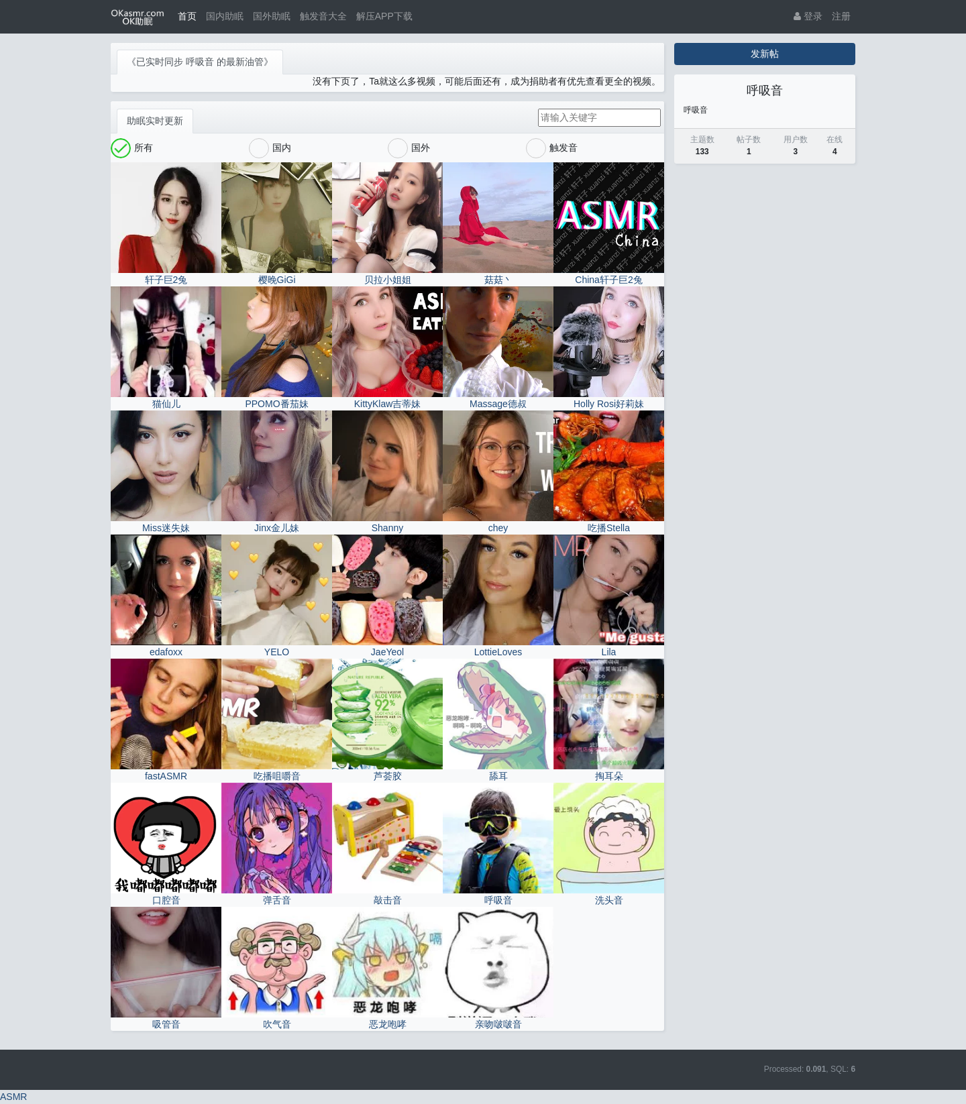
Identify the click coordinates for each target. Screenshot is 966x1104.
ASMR (13, 1096)
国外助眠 (271, 16)
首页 (187, 16)
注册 (841, 16)
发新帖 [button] (765, 53)
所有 (132, 148)
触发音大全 (323, 16)
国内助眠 (225, 16)
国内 (270, 148)
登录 (808, 16)
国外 (409, 148)
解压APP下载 (384, 16)
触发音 (552, 148)
